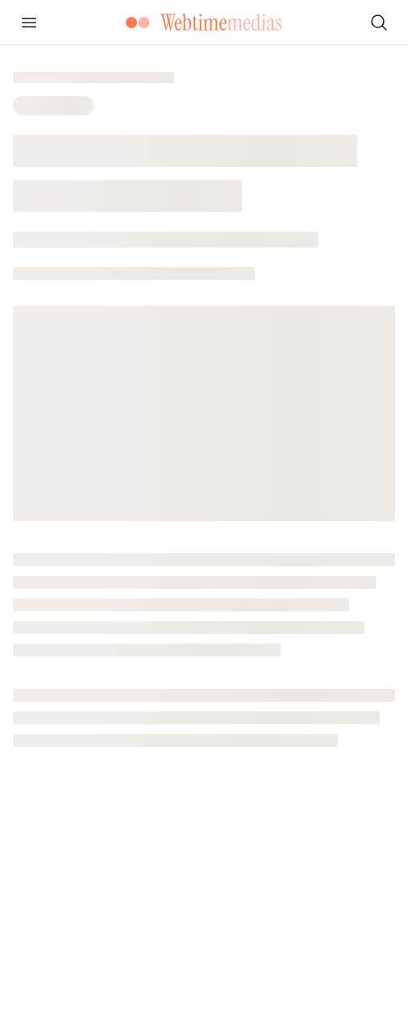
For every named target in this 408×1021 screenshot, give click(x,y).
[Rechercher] (379, 22)
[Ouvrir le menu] (29, 22)
